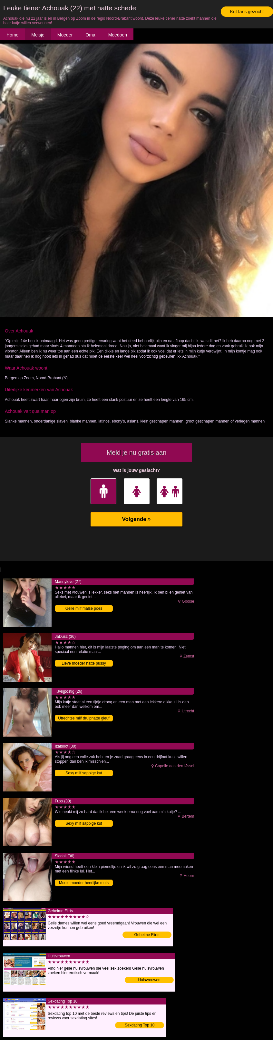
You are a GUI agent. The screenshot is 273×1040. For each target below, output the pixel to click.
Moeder (65, 34)
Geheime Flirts (147, 935)
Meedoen (117, 34)
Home (12, 34)
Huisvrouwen (149, 980)
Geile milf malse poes (83, 608)
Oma (90, 34)
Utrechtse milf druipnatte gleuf (83, 718)
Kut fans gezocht (247, 11)
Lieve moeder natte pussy (84, 663)
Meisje (37, 34)
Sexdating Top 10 (140, 1025)
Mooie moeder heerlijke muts (84, 883)
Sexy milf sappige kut (83, 773)
